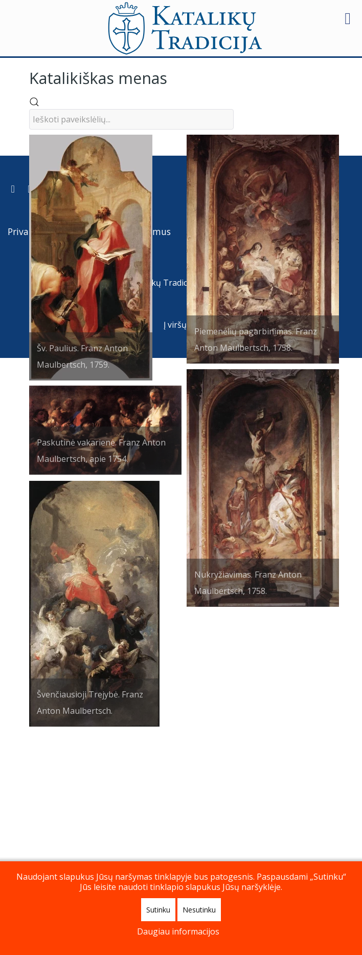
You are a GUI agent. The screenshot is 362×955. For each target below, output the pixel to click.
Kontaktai (211, 828)
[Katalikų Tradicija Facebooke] (30, 786)
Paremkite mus (138, 828)
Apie (260, 828)
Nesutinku (199, 910)
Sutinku (158, 910)
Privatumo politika (47, 828)
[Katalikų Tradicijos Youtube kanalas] (46, 786)
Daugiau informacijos (178, 931)
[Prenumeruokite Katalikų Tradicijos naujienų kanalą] (14, 786)
